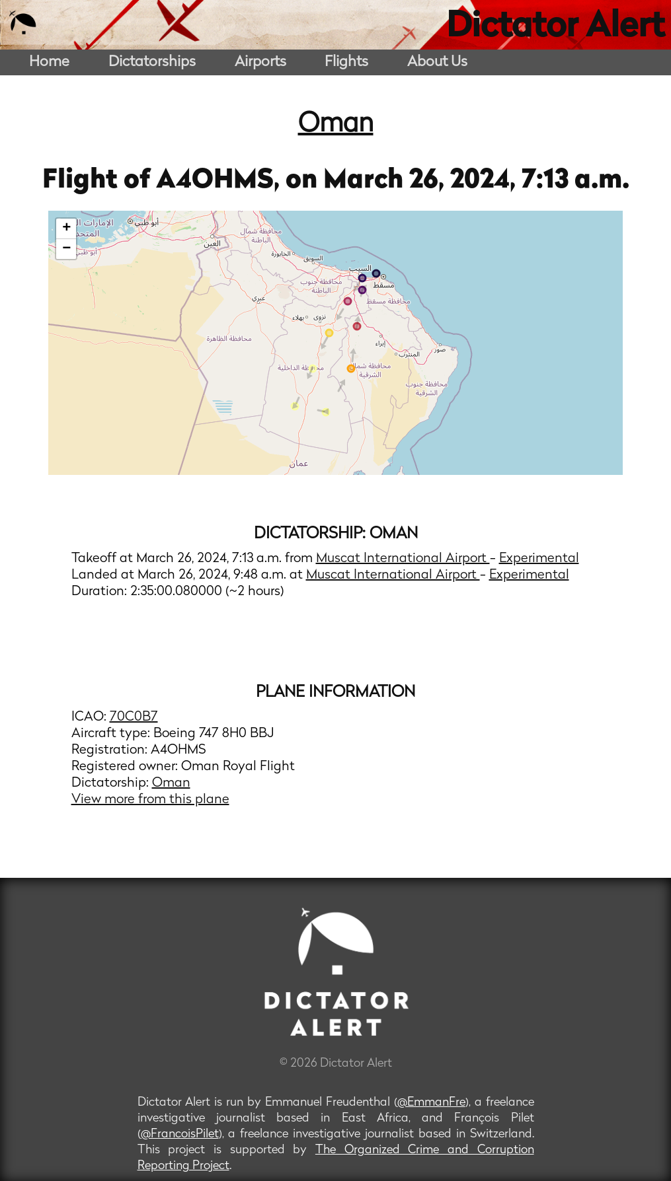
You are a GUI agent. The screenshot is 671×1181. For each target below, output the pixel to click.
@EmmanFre (431, 1102)
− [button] (66, 249)
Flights (346, 62)
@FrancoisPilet (180, 1134)
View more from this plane (150, 799)
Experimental (539, 558)
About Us (437, 62)
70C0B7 (134, 717)
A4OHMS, (221, 181)
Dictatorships (152, 62)
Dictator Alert (555, 28)
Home (49, 62)
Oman (336, 125)
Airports (260, 62)
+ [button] (66, 228)
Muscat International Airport (403, 558)
